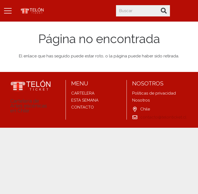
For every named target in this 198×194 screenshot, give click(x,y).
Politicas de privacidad (154, 93)
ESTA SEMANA (84, 100)
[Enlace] (33, 11)
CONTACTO (82, 107)
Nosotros (141, 100)
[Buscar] (143, 10)
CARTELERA (82, 93)
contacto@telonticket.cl (163, 117)
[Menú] (8, 11)
